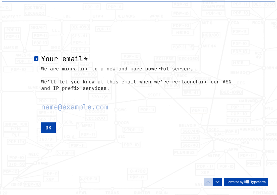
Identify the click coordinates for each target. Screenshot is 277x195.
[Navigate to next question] (217, 182)
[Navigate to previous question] (208, 182)
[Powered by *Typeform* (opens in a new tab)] (246, 182)
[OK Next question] (48, 127)
